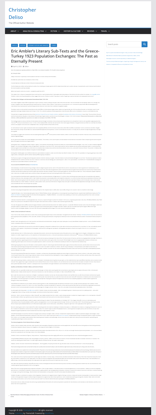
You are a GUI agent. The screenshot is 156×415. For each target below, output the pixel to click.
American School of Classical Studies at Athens (47, 114)
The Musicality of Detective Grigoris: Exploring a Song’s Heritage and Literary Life (126, 61)
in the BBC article (31, 290)
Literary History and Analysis (38, 45)
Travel (104, 31)
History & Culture (72, 31)
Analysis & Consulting (33, 31)
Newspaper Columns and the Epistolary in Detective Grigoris (121, 58)
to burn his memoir (63, 315)
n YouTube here (34, 164)
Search (144, 44)
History (22, 45)
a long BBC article (95, 94)
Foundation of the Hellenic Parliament (72, 114)
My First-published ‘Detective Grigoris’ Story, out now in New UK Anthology (124, 52)
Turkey (54, 45)
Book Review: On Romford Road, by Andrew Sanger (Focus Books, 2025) (123, 55)
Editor (27, 66)
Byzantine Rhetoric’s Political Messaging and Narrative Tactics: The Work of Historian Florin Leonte (31, 395)
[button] (17, 31)
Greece (14, 45)
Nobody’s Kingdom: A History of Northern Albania (92, 394)
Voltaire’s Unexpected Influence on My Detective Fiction (119, 64)
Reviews (90, 31)
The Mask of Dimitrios (86, 214)
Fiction (54, 31)
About (13, 31)
